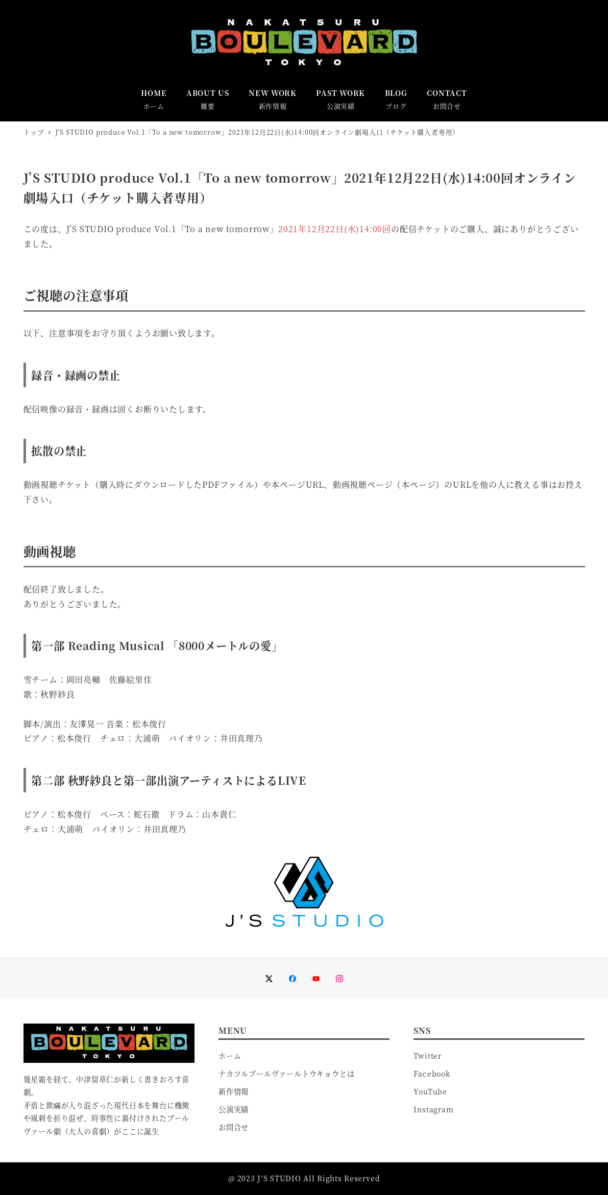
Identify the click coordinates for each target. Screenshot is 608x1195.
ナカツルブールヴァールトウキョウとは (286, 1073)
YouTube (430, 1091)
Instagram (433, 1109)
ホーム (229, 1056)
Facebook (432, 1073)
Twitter (428, 1056)
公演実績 (233, 1109)
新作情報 (233, 1091)
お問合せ (233, 1127)
